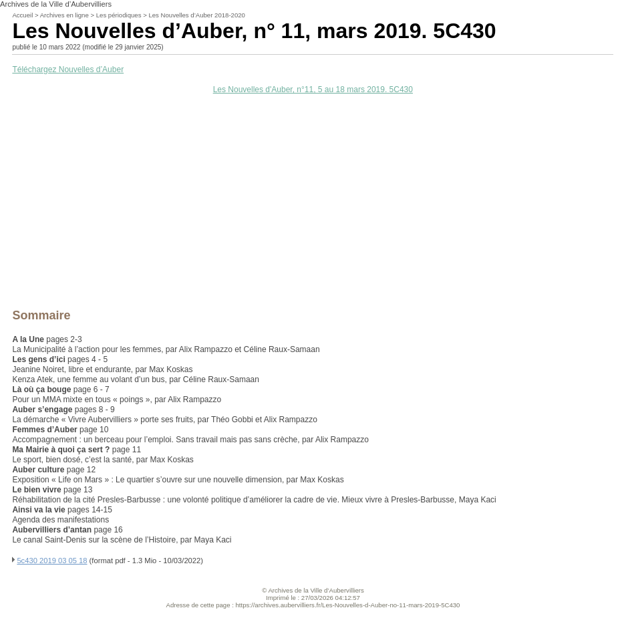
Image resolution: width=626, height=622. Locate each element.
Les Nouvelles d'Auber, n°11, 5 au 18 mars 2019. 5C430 (313, 89)
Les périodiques (119, 15)
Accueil (22, 15)
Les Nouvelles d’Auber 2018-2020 (196, 15)
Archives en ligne (64, 15)
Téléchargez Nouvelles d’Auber (68, 69)
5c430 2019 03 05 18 (52, 561)
